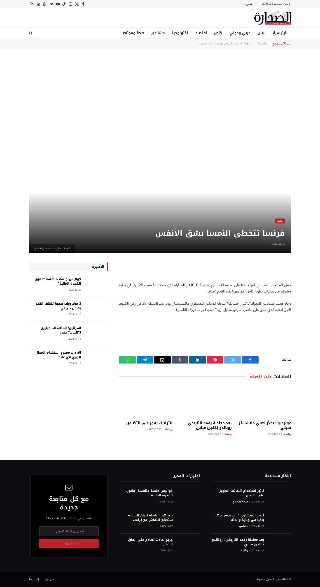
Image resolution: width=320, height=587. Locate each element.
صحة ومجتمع (133, 32)
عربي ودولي (239, 32)
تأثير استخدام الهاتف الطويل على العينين (241, 493)
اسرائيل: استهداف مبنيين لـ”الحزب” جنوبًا (61, 330)
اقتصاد (201, 32)
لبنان (262, 32)
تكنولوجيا (180, 32)
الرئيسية (280, 32)
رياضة (280, 221)
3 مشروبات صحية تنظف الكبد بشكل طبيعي (58, 306)
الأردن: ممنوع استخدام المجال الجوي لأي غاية (58, 354)
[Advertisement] (160, 88)
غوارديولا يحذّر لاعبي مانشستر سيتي (265, 425)
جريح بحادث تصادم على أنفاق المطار (150, 542)
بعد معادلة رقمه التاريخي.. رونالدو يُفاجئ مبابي (209, 425)
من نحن (49, 579)
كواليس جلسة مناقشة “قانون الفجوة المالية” (58, 281)
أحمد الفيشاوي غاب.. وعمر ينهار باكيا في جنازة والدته (239, 517)
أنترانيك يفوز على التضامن (149, 423)
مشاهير (158, 32)
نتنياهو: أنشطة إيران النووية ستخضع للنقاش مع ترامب (150, 517)
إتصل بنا (247, 4)
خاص (218, 32)
